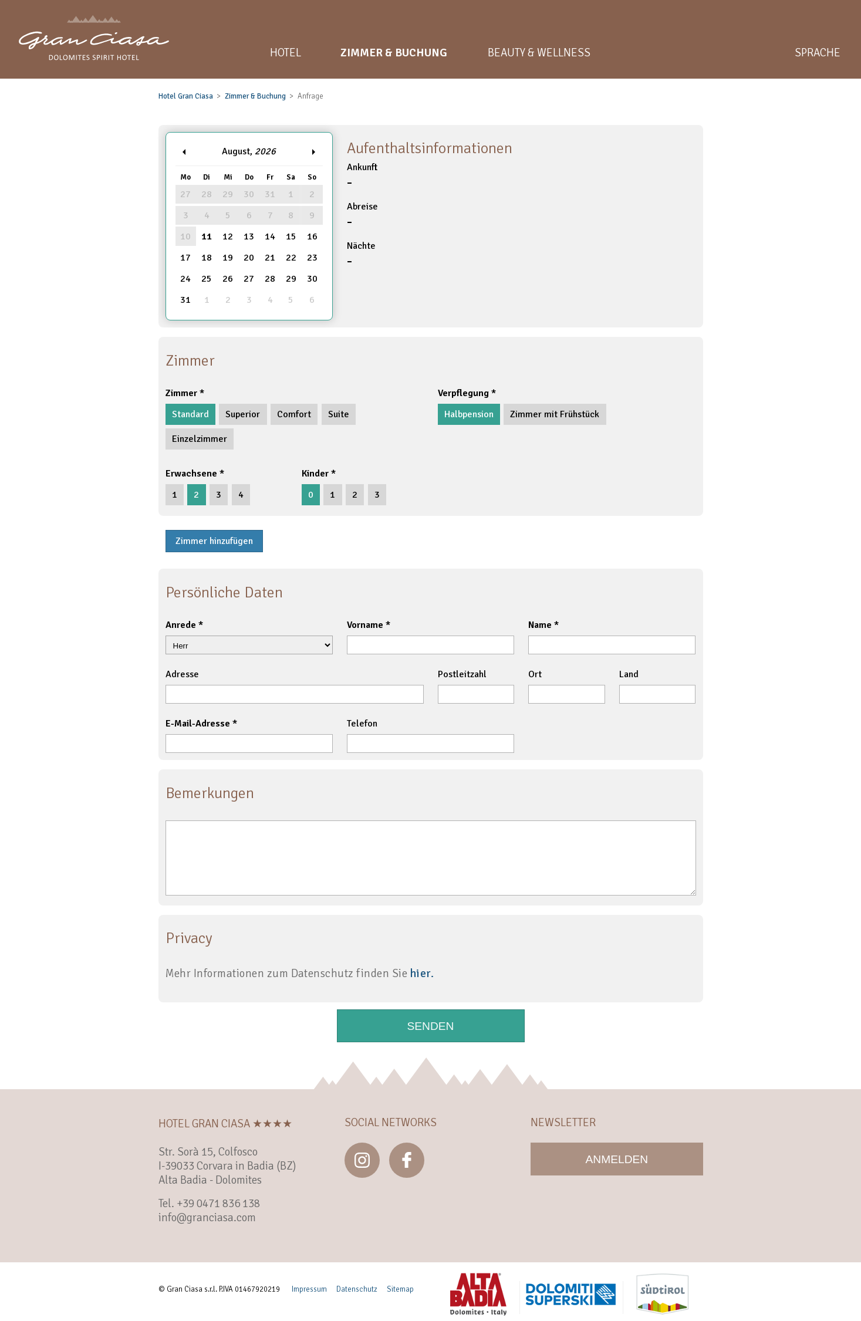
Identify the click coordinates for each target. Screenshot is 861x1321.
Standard (190, 414)
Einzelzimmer (199, 439)
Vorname (365, 625)
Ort (535, 674)
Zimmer (181, 393)
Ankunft (521, 176)
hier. (422, 974)
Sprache (817, 53)
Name (540, 625)
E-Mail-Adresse (198, 723)
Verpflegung (463, 393)
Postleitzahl (462, 674)
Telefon (362, 723)
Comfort (294, 414)
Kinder (315, 473)
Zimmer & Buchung (255, 96)
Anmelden (617, 1159)
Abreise (521, 216)
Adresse (182, 674)
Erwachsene (191, 473)
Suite (338, 414)
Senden (430, 1026)
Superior (242, 414)
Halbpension (469, 414)
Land (629, 674)
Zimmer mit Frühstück (554, 414)
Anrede (181, 625)
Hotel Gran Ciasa (185, 96)
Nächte (521, 255)
